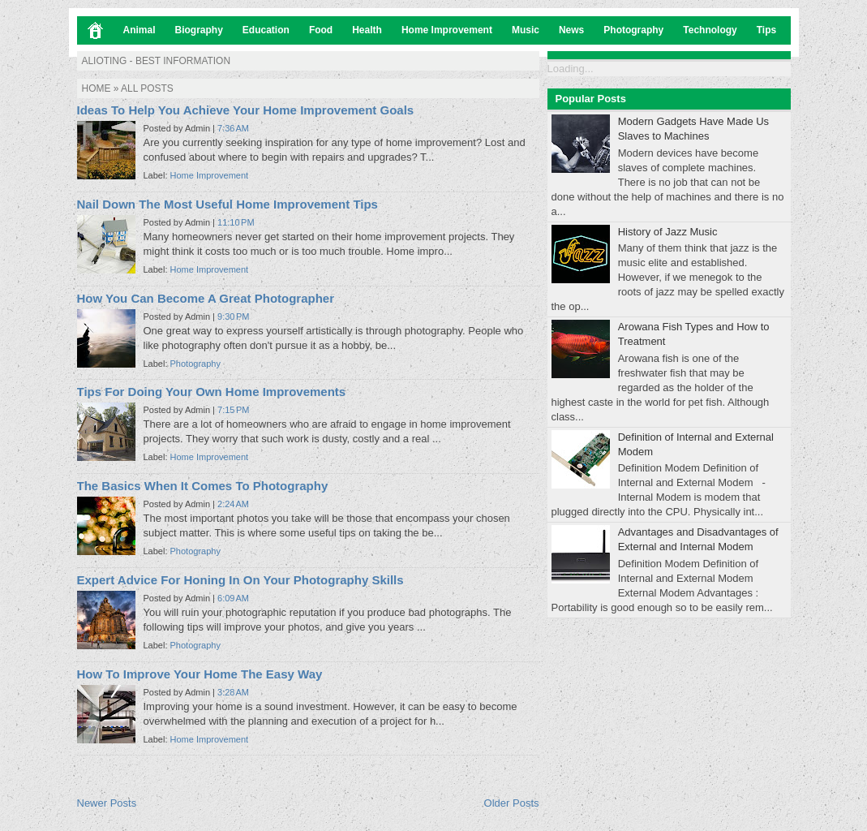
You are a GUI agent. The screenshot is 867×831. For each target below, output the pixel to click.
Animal (139, 30)
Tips (766, 30)
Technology (709, 30)
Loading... (570, 68)
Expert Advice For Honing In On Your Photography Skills (240, 580)
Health (367, 30)
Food (321, 30)
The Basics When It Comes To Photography (202, 486)
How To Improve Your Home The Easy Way (200, 674)
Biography (199, 30)
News (571, 30)
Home (96, 88)
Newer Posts (107, 803)
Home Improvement (446, 30)
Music (525, 30)
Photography (633, 30)
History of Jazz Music (668, 232)
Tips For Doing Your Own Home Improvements (211, 391)
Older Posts (511, 803)
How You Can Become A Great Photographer (206, 298)
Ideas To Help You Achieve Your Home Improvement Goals (245, 110)
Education (266, 30)
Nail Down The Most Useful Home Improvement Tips (227, 204)
